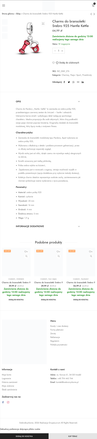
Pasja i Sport (75, 75)
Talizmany (85, 279)
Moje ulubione (8, 385)
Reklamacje (55, 337)
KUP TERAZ (72, 436)
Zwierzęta (20, 279)
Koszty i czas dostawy (59, 326)
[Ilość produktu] (59, 50)
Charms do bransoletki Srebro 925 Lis (19, 282)
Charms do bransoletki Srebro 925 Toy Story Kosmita (57, 282)
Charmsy (65, 75)
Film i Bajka (52, 279)
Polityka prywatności (58, 344)
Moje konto (6, 374)
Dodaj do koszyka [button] (16, 300)
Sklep (18, 13)
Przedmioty (87, 75)
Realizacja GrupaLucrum (50, 422)
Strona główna (8, 13)
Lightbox (43, 23)
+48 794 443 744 (65, 378)
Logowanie (6, 378)
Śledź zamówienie (9, 389)
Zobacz (27, 256)
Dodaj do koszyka (24, 436)
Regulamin (54, 341)
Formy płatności (57, 329)
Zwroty (53, 333)
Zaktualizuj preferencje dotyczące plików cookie (20, 429)
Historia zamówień (9, 382)
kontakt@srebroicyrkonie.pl (67, 382)
